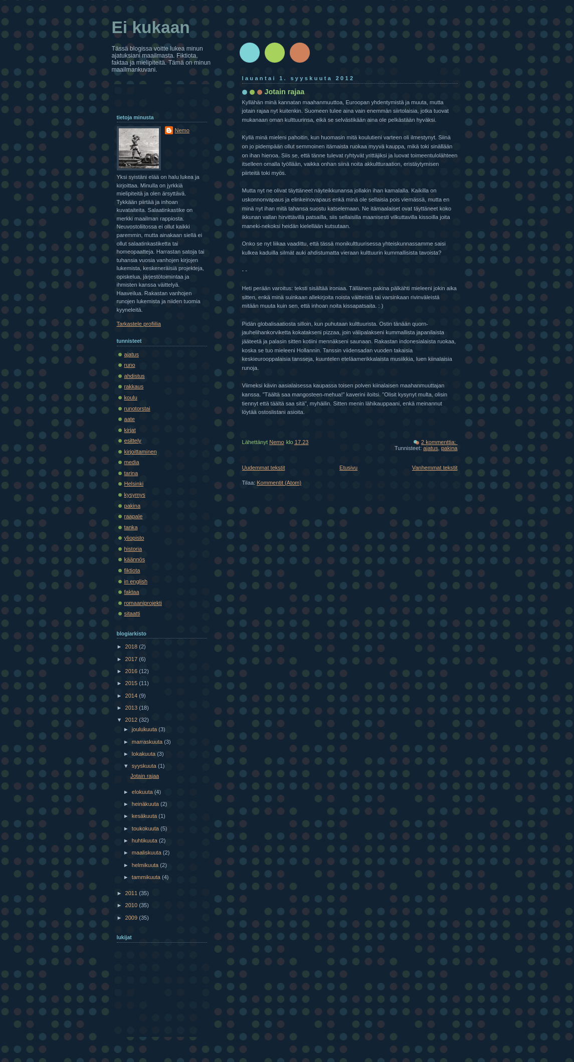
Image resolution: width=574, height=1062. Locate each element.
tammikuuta (147, 877)
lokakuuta (144, 754)
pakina (449, 448)
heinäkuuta (146, 804)
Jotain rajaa (285, 92)
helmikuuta (146, 865)
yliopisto (134, 538)
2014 (132, 696)
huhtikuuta (145, 840)
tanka (131, 527)
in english (136, 581)
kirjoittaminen (140, 452)
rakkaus (134, 386)
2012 (132, 720)
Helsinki (134, 484)
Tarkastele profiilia (139, 324)
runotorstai (137, 408)
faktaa (131, 592)
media (131, 462)
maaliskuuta (147, 852)
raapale (133, 516)
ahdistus (134, 376)
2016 (132, 671)
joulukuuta (145, 729)
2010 (132, 905)
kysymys (134, 495)
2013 (132, 708)
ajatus (430, 448)
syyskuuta (145, 766)
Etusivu (348, 468)
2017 (132, 659)
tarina (131, 473)
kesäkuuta (145, 816)
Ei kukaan (151, 27)
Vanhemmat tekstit (435, 468)
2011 (132, 893)
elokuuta (143, 792)
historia (133, 549)
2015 (132, 683)
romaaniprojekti (143, 603)
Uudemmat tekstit (263, 468)
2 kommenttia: (439, 442)
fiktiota (132, 570)
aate (129, 419)
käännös (134, 559)
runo (129, 365)
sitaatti (132, 613)
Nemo (182, 130)
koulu (130, 397)
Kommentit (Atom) (279, 483)
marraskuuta (148, 742)
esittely (132, 441)
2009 (132, 918)
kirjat (130, 430)
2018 (132, 647)
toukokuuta (146, 828)
